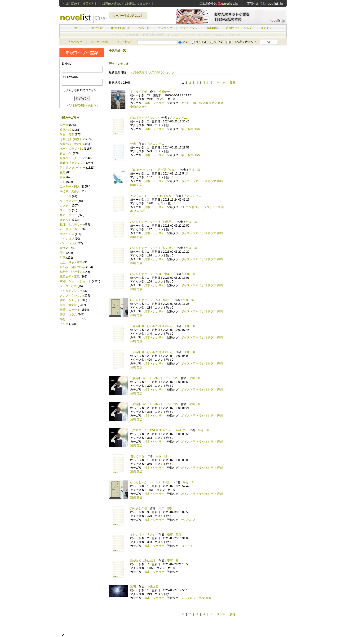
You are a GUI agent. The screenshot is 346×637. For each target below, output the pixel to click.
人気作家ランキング (161, 72)
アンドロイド (194, 207)
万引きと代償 (138, 508)
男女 (202, 598)
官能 (63, 248)
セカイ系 (65, 196)
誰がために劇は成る (143, 560)
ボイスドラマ (189, 181)
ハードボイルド (70, 229)
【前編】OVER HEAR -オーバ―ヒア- (154, 404)
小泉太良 (153, 586)
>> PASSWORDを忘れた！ (82, 105)
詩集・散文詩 (68, 305)
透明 (133, 586)
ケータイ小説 (68, 286)
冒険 (63, 177)
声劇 (220, 181)
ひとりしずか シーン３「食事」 (151, 274)
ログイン (266, 28)
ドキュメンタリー (71, 290)
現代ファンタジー (71, 158)
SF (183, 207)
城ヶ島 (197, 103)
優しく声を (137, 456)
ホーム (78, 28)
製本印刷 (212, 28)
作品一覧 (144, 28)
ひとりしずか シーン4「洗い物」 (152, 248)
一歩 (133, 143)
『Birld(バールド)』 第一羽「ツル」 (153, 169)
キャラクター (68, 200)
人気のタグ (75, 42)
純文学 (64, 125)
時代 (63, 257)
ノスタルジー (189, 598)
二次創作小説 (219, 3)
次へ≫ (221, 82)
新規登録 (97, 28)
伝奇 (63, 172)
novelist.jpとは (120, 28)
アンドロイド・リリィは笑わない (151, 195)
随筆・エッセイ (70, 309)
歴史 (63, 253)
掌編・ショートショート (75, 281)
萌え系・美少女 (70, 191)
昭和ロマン (210, 103)
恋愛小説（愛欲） (71, 144)
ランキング (165, 28)
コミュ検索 (123, 42)
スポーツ (65, 210)
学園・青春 (67, 134)
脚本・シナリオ (70, 300)
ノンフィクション (71, 295)
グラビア (187, 103)
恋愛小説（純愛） (71, 139)
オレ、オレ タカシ (143, 534)
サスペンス (67, 234)
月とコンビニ (178, 117)
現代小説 (65, 129)
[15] (232, 82)
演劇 (133, 185)
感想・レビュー (70, 319)
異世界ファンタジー (72, 167)
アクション (67, 238)
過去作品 (139, 211)
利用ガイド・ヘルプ (239, 28)
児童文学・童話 (70, 276)
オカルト (65, 219)
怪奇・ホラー (68, 215)
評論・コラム (68, 314)
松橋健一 (164, 91)
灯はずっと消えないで (144, 117)
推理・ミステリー (71, 224)
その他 (64, 324)
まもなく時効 (138, 91)
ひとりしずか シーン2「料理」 (151, 482)
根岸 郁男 (166, 508)
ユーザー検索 (99, 42)
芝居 (139, 185)
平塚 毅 (194, 169)
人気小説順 (137, 72)
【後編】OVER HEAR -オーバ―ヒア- (154, 378)
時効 (220, 103)
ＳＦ (63, 182)
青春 (197, 129)
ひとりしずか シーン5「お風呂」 (152, 222)
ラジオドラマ (207, 181)
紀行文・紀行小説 (71, 272)
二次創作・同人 (70, 186)
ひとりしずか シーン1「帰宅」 (151, 300)
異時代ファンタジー (72, 163)
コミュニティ (189, 28)
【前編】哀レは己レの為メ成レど (151, 352)
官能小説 (265, 3)
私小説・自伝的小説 (72, 267)
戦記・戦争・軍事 (71, 262)
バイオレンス (68, 243)
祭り (184, 129)
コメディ (65, 205)
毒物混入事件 (138, 106)
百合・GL (66, 153)
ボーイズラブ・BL (71, 148)
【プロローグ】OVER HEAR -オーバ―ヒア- (158, 430)
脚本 (190, 129)
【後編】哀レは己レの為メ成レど (151, 326)
